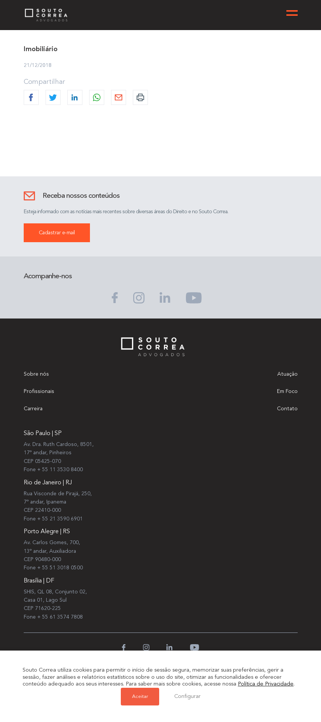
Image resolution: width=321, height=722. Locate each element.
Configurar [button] (187, 696)
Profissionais (39, 391)
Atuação (287, 374)
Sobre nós (36, 374)
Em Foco (287, 391)
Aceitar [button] (140, 696)
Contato (287, 408)
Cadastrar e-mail (57, 232)
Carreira (33, 408)
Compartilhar (44, 82)
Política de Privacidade (266, 684)
